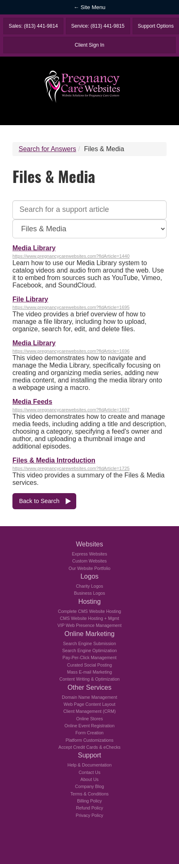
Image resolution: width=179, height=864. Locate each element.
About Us (89, 779)
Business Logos (89, 593)
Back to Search (39, 501)
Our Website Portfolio (89, 568)
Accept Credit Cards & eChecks (89, 747)
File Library (30, 299)
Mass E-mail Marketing (89, 671)
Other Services (89, 687)
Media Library (34, 248)
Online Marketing (90, 633)
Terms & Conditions (89, 793)
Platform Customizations (89, 740)
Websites (89, 544)
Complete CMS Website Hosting (89, 611)
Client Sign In (89, 45)
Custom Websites (89, 560)
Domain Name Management (89, 697)
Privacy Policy (89, 815)
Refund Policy (89, 807)
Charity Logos (89, 586)
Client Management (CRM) (89, 711)
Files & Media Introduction (53, 460)
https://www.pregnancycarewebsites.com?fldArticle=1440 (71, 256)
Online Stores (89, 718)
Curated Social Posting (89, 664)
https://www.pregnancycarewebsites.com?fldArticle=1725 (71, 468)
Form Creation (89, 732)
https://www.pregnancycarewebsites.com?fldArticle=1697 (71, 409)
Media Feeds (32, 401)
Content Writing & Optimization (89, 678)
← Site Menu (89, 7)
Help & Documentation (90, 764)
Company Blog (89, 786)
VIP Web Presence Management (90, 625)
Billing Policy (89, 800)
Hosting (89, 601)
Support (89, 755)
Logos (89, 576)
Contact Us (90, 772)
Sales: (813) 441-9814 (33, 26)
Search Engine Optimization (89, 650)
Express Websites (89, 553)
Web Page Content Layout (90, 704)
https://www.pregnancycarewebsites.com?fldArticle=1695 (71, 307)
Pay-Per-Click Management (89, 657)
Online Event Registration (90, 725)
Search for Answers (47, 148)
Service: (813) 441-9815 (98, 26)
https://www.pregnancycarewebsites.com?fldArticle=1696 (71, 351)
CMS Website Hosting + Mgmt (89, 618)
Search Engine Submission (89, 643)
